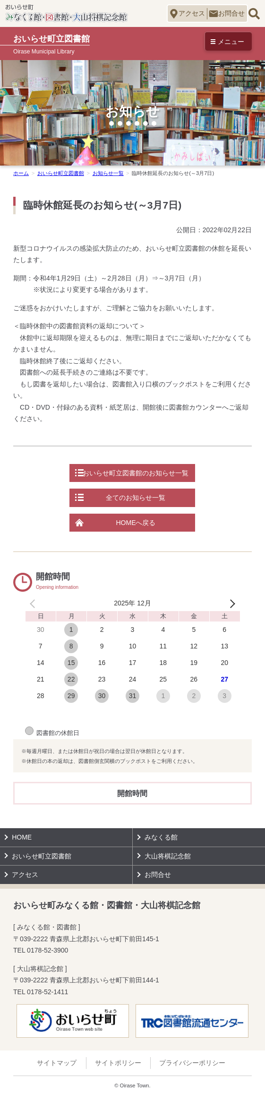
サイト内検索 (254, 13)
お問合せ (231, 13)
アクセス (192, 13)
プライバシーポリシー (192, 1063)
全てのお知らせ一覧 (135, 497)
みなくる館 (161, 837)
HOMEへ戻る (135, 522)
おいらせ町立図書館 (60, 173)
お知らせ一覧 (108, 173)
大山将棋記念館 (168, 856)
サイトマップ (57, 1063)
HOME (22, 837)
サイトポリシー (118, 1063)
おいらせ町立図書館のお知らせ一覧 (135, 473)
